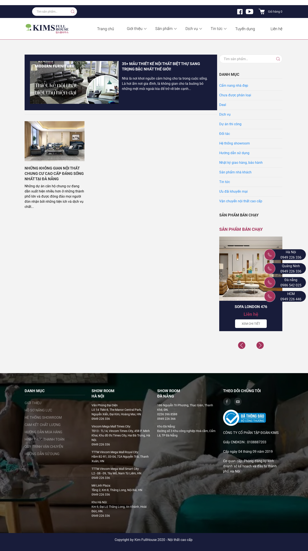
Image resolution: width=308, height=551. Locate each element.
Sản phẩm (166, 28)
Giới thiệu (137, 28)
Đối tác (224, 134)
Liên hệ (276, 29)
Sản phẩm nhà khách (235, 172)
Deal (222, 105)
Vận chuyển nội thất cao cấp (240, 201)
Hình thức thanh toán (44, 439)
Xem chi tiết (251, 323)
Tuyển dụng (245, 29)
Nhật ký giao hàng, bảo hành (241, 163)
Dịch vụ (194, 28)
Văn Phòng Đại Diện (105, 405)
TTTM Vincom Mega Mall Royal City (115, 452)
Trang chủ (105, 29)
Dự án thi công (230, 124)
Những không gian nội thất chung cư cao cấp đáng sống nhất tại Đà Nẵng (54, 173)
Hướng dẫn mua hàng (43, 432)
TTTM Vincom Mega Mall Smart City (115, 469)
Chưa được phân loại (235, 95)
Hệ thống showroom (234, 143)
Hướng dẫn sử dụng (234, 153)
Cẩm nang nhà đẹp (233, 85)
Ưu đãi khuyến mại (233, 191)
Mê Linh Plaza (101, 485)
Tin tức (219, 28)
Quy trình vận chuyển (44, 447)
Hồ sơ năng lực (38, 410)
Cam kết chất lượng (43, 425)
